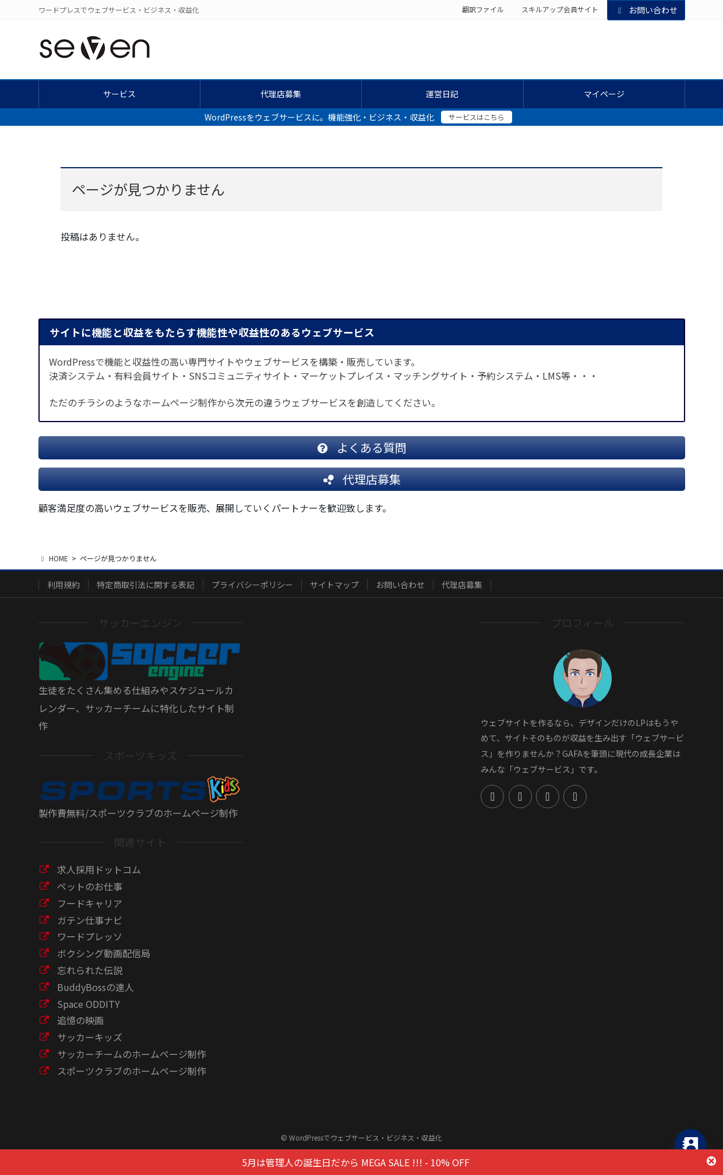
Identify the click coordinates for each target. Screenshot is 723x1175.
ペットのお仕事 (89, 896)
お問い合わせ (646, 10)
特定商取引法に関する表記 (146, 594)
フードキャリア (89, 912)
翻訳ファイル (483, 9)
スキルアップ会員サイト (559, 9)
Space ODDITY (88, 1013)
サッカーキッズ (89, 1046)
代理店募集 (462, 594)
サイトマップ (334, 594)
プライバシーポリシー (252, 594)
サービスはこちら (477, 117)
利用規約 (63, 594)
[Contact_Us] (690, 1144)
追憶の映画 (80, 1029)
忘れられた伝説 (89, 979)
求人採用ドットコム (99, 879)
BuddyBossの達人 (95, 996)
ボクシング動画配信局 (103, 962)
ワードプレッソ (89, 946)
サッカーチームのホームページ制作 (131, 1063)
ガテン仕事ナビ (89, 929)
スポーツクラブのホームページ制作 (131, 1080)
